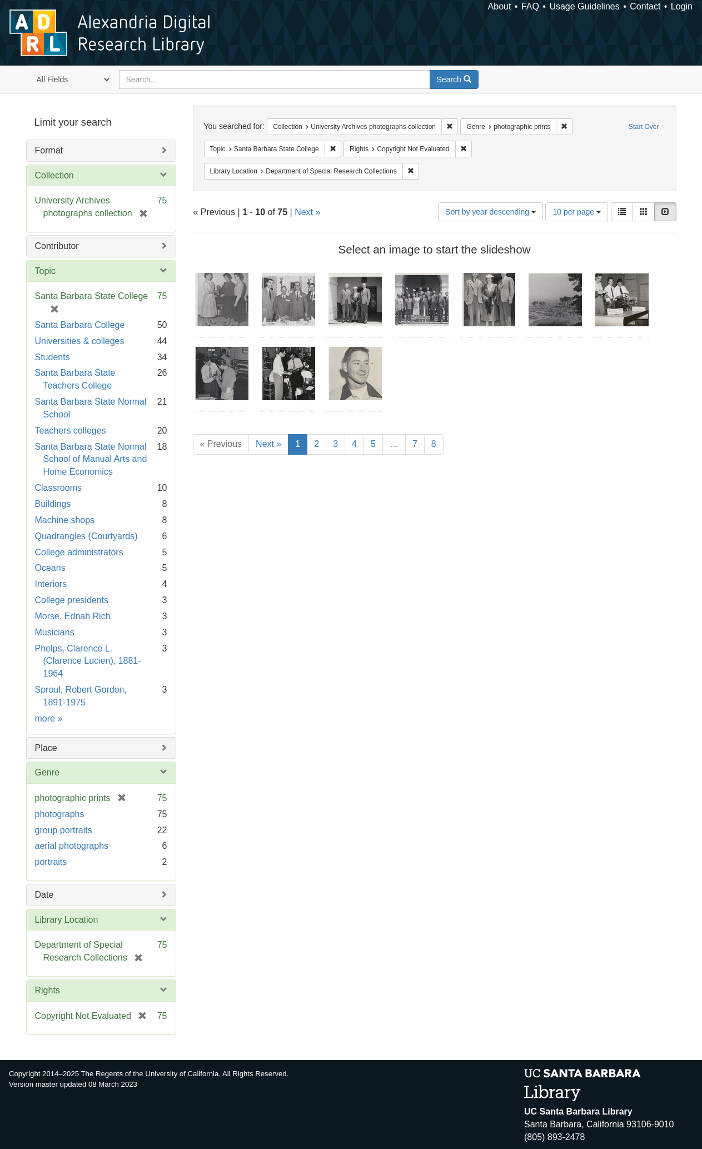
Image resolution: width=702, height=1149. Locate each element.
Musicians (54, 632)
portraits (51, 862)
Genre (47, 772)
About (499, 6)
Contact (645, 6)
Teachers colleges (70, 430)
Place (46, 748)
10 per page (576, 211)
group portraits (63, 830)
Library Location (66, 919)
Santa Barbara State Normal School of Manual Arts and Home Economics (91, 459)
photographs (59, 814)
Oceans (50, 568)
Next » (307, 212)
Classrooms (58, 488)
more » (49, 718)
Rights (47, 990)
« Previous (221, 444)
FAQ (530, 6)
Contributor (57, 246)
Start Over (644, 127)
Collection (54, 175)
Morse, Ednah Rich (73, 616)
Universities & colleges (80, 341)
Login (682, 6)
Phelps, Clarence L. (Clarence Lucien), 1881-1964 (88, 661)
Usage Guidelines (584, 6)
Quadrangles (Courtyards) (86, 536)
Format (49, 150)
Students (52, 357)
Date (44, 894)
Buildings (53, 504)
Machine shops (65, 520)
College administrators (79, 552)
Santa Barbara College (80, 325)
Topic (45, 271)
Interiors (51, 584)
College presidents (72, 600)
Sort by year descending (490, 211)
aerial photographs (72, 845)
